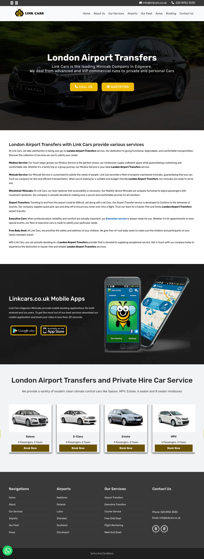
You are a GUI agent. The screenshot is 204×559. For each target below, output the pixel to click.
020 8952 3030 (183, 2)
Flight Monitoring (114, 525)
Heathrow (62, 497)
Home (86, 13)
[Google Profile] (16, 3)
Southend (62, 525)
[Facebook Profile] (12, 3)
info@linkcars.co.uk (152, 2)
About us (99, 13)
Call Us (84, 87)
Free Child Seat (113, 518)
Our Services (116, 13)
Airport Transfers (114, 497)
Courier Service (113, 511)
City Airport (63, 532)
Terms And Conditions (102, 553)
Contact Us (186, 13)
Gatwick (61, 504)
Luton (60, 511)
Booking (171, 13)
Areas (159, 13)
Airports (133, 13)
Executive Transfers (115, 504)
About (12, 504)
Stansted (62, 518)
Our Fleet (146, 13)
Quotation (118, 87)
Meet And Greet (113, 532)
